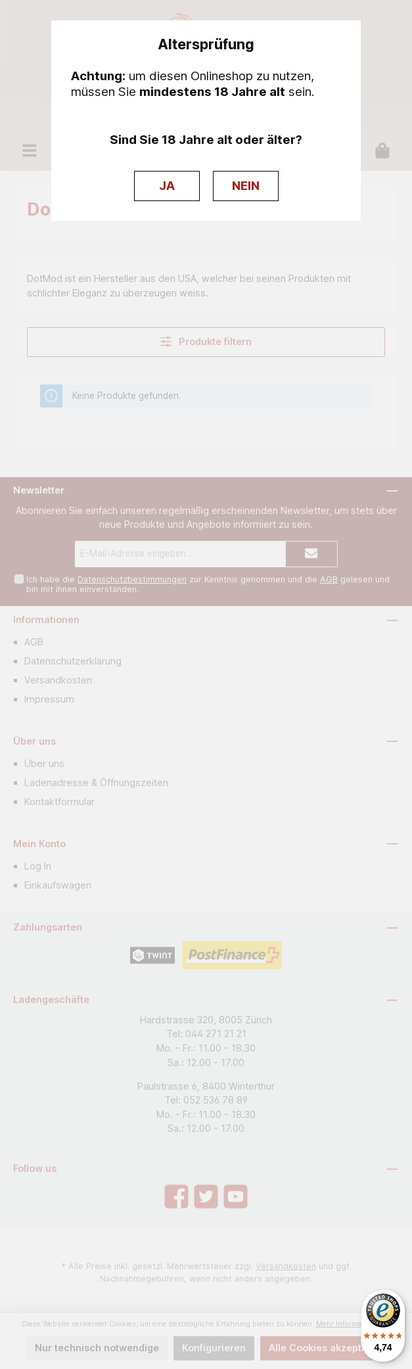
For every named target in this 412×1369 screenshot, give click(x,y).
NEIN (246, 185)
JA (167, 185)
